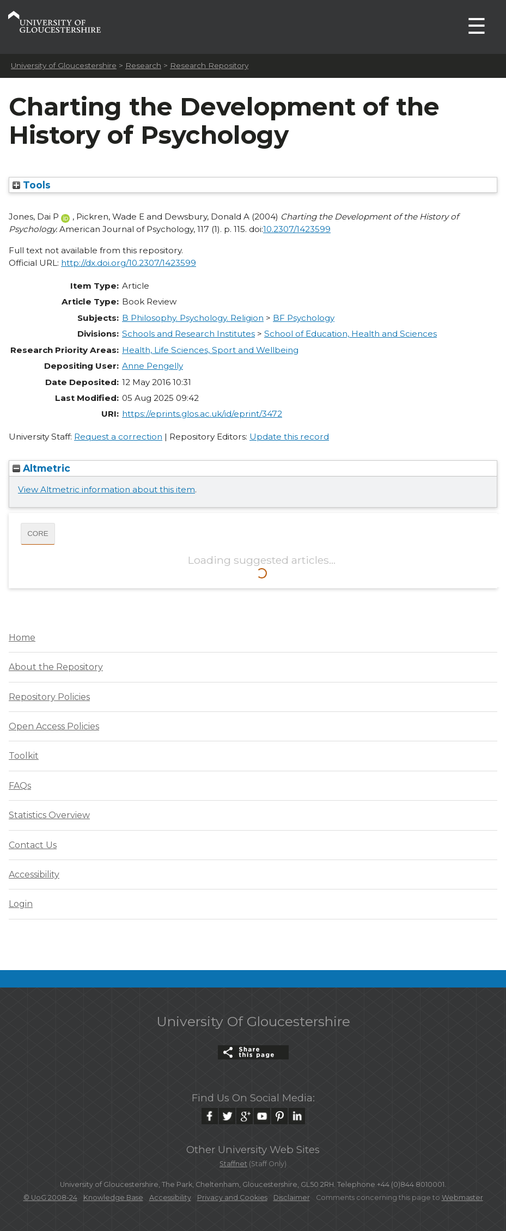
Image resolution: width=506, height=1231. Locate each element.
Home (22, 637)
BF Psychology (303, 318)
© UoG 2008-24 (50, 1197)
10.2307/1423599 (297, 229)
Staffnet (233, 1164)
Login (21, 904)
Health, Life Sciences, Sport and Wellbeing (210, 350)
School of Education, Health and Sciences (350, 333)
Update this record (289, 436)
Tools (32, 185)
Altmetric (41, 468)
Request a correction (118, 436)
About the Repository (56, 667)
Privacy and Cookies (232, 1197)
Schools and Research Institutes (188, 333)
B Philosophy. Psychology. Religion (193, 318)
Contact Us (33, 845)
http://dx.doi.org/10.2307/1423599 (128, 263)
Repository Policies (49, 697)
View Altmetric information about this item (106, 489)
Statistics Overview (49, 815)
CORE (37, 533)
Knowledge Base (113, 1197)
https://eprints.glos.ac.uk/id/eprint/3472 (202, 414)
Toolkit (24, 756)
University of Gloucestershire (64, 65)
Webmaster (462, 1197)
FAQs (20, 786)
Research (143, 65)
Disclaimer (291, 1197)
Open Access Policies (54, 726)
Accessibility (34, 874)
